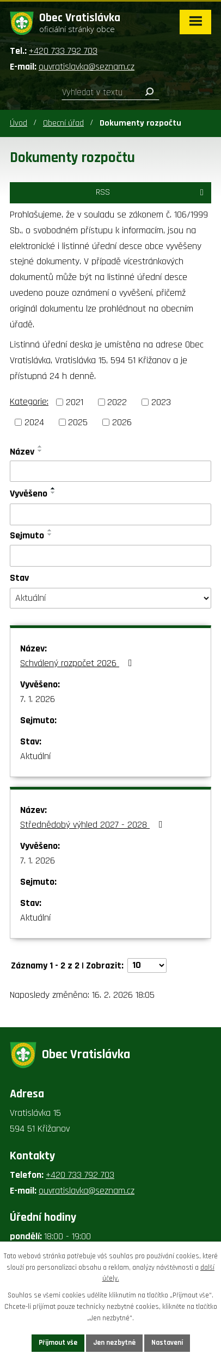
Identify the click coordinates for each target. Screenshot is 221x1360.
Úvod (18, 123)
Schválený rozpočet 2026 (78, 663)
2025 (78, 422)
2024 (34, 422)
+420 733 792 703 (63, 51)
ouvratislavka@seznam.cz (86, 66)
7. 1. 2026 (37, 699)
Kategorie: (29, 401)
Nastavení (167, 1342)
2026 (122, 422)
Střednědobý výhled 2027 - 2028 (93, 824)
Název (22, 451)
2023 (161, 402)
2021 (74, 402)
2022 (117, 402)
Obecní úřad (63, 123)
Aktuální (35, 756)
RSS (151, 192)
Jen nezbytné (114, 1342)
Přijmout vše (58, 1342)
